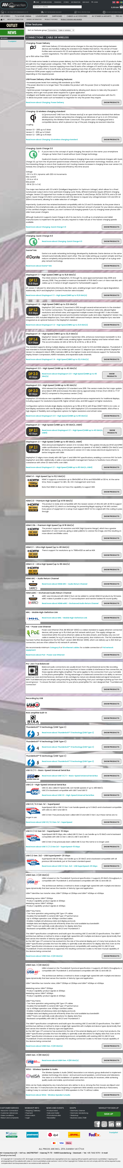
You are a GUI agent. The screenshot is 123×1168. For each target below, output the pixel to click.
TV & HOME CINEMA (23, 16)
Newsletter (51, 1118)
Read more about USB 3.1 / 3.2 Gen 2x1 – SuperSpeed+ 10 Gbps (53, 846)
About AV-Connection (9, 1110)
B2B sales (86, 2)
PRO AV (119, 16)
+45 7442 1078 (93, 1153)
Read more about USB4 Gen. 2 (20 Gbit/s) (44, 956)
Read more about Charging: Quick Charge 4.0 (62, 241)
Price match (30, 1115)
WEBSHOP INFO (32, 1108)
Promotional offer (54, 1115)
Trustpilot (12, 41)
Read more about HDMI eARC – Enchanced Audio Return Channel (70, 603)
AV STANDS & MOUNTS (101, 16)
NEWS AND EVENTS (55, 1108)
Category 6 (55, 647)
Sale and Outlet (53, 1113)
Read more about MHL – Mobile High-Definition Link (64, 618)
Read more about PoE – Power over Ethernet (45, 655)
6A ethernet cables (71, 647)
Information (75, 2)
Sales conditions (7, 1115)
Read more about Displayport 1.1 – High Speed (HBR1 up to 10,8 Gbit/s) (56, 295)
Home (37, 2)
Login (96, 2)
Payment (29, 1113)
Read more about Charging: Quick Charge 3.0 (46, 227)
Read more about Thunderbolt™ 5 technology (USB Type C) (68, 761)
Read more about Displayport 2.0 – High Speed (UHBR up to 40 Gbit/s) (69, 375)
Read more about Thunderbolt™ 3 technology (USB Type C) (68, 732)
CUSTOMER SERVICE (9, 1108)
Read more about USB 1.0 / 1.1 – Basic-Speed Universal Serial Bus (70, 776)
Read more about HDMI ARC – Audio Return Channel (64, 584)
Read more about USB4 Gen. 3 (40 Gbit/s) (44, 1046)
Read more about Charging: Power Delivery (45, 102)
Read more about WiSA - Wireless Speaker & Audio (48, 1095)
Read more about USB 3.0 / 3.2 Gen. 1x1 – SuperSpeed (49, 822)
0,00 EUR (115, 7)
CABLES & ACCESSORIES (77, 16)
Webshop (74, 1115)
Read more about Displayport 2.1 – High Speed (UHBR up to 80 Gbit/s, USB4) (59, 467)
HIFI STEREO (5, 16)
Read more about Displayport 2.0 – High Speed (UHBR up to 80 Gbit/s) (57, 416)
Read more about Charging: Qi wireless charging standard (52, 139)
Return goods (46, 2)
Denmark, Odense (78, 1110)
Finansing (57, 2)
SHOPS (73, 1108)
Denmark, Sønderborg (79, 1113)
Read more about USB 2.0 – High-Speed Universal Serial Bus (68, 795)
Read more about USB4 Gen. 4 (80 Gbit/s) (60, 1060)
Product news (52, 1110)
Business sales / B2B (78, 1118)
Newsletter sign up (109, 1108)
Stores (66, 2)
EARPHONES (57, 16)
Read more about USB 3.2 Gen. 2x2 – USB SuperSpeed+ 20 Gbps (69, 866)
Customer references (9, 1113)
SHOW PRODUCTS (111, 102)
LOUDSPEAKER (42, 16)
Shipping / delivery (33, 1110)
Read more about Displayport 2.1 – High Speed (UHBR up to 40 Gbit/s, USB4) (72, 431)
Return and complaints (10, 1118)
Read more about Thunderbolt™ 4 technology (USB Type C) (68, 747)
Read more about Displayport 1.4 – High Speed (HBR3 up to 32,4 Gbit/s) (57, 359)
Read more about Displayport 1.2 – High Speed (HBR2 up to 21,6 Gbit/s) (57, 325)
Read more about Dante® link (39, 266)
